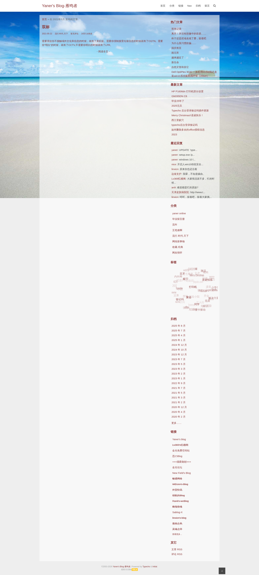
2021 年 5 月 (178, 392)
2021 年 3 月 (178, 397)
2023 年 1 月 (178, 378)
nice (173, 164)
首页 (162, 5)
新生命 (175, 62)
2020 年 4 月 (178, 411)
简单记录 (176, 28)
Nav (189, 5)
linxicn (174, 169)
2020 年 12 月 (179, 407)
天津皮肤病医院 (180, 192)
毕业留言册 (178, 219)
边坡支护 (176, 173)
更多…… (176, 423)
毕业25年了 (177, 101)
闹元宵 (175, 52)
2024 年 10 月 (179, 349)
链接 (180, 5)
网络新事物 (178, 241)
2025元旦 (176, 105)
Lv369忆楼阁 (178, 178)
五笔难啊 (177, 230)
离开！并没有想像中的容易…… (188, 33)
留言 (207, 5)
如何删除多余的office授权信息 (188, 129)
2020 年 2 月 (178, 416)
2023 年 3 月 (178, 368)
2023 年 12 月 (179, 354)
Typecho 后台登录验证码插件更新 (190, 110)
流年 (174, 224)
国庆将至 (176, 48)
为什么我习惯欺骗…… (183, 43)
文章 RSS (176, 549)
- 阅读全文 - (103, 51)
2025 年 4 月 (178, 335)
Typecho (146, 566)
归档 (198, 5)
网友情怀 (177, 252)
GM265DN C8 (179, 96)
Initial (154, 566)
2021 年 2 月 (178, 402)
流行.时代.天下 (180, 235)
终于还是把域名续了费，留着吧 (188, 38)
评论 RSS (176, 554)
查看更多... (177, 534)
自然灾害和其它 (180, 67)
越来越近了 (177, 57)
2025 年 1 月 (178, 340)
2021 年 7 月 (178, 388)
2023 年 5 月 (178, 364)
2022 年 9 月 (178, 383)
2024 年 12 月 (179, 344)
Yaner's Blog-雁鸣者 (59, 5)
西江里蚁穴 (177, 120)
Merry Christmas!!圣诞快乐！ (187, 115)
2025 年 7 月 (178, 330)
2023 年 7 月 (178, 359)
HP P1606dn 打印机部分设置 (187, 91)
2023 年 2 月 (178, 373)
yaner (174, 150)
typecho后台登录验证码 (184, 124)
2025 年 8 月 (178, 325)
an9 (173, 187)
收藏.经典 (177, 247)
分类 (171, 5)
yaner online (179, 213)
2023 (174, 134)
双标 (46, 27)
